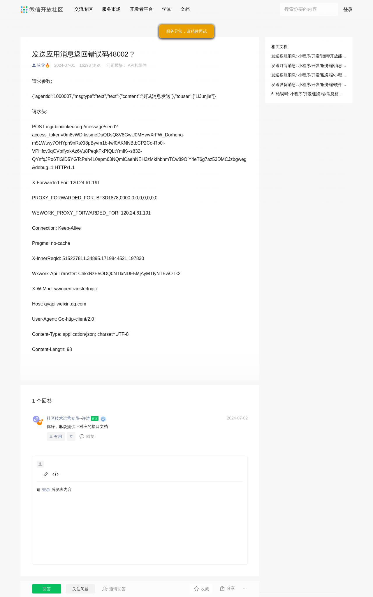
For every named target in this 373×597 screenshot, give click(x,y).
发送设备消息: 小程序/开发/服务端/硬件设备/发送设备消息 (308, 84)
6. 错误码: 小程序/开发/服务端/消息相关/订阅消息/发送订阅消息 (308, 94)
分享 (227, 588)
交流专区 (83, 9)
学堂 (166, 9)
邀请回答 (114, 589)
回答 (47, 589)
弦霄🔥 (43, 65)
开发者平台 (141, 9)
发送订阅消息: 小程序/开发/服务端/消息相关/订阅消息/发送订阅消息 (308, 65)
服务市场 (111, 9)
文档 (185, 9)
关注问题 (80, 589)
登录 (348, 9)
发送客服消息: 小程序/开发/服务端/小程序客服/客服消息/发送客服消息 (308, 75)
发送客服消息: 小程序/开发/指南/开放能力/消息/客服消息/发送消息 (308, 56)
